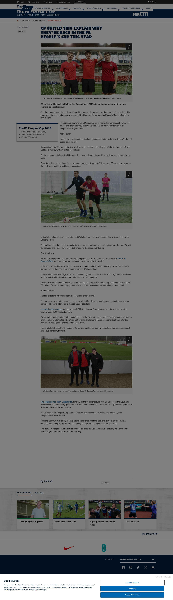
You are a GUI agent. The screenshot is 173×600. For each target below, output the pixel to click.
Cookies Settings (132, 584)
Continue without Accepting (163, 578)
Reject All (132, 590)
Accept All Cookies (132, 596)
